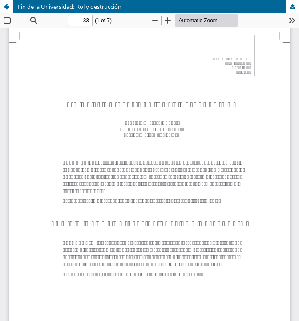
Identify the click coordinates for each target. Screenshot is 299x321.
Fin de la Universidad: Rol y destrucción (69, 7)
